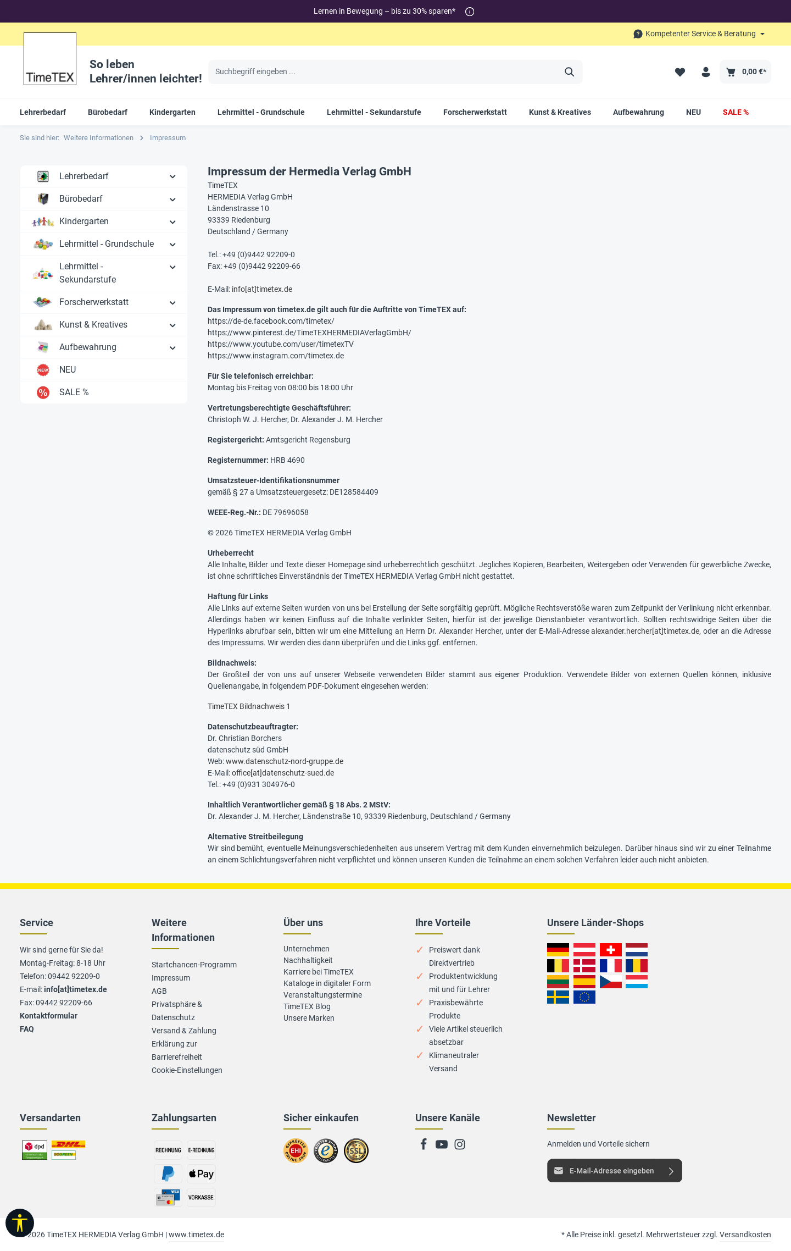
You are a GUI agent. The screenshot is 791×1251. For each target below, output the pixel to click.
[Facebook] (424, 1147)
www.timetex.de (196, 1234)
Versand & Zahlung (184, 1030)
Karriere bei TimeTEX (318, 971)
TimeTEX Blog (307, 1006)
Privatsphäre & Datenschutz (177, 1011)
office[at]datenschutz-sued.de (283, 772)
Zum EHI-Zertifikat (298, 1155)
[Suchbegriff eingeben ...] (383, 72)
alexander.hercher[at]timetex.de (645, 631)
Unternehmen (306, 948)
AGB (159, 991)
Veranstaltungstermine (322, 994)
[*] (470, 11)
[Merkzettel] (680, 72)
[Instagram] (460, 1147)
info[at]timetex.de (262, 289)
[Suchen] (570, 72)
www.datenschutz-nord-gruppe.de (284, 761)
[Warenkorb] (745, 72)
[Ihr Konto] (705, 72)
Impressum (171, 977)
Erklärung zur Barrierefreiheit (177, 1050)
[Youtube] (442, 1147)
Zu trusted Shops (326, 1155)
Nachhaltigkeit (308, 960)
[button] (172, 176)
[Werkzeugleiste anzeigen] (19, 1223)
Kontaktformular (48, 1015)
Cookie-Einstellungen (187, 1070)
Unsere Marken (309, 1018)
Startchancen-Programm (194, 964)
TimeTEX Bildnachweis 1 (249, 706)
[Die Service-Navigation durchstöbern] (698, 34)
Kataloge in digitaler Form (327, 983)
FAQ (27, 1029)
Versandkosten (745, 1234)
